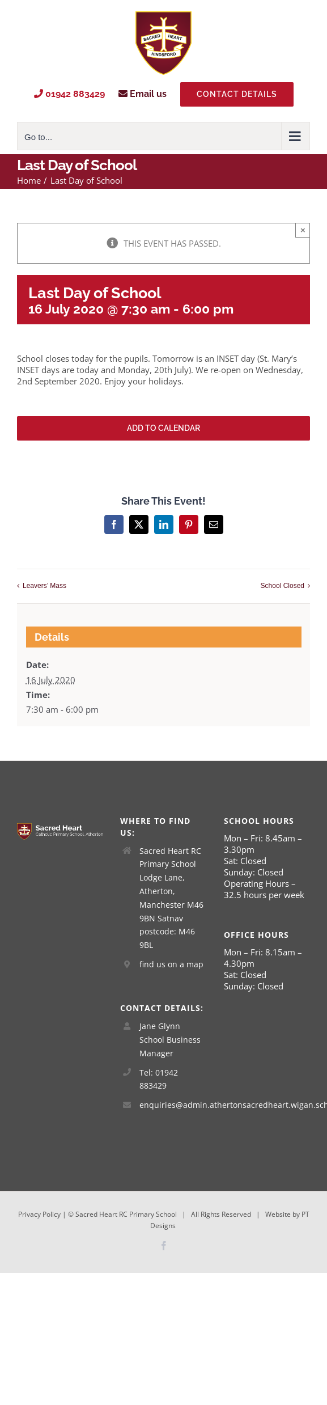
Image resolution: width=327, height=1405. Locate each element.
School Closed (282, 586)
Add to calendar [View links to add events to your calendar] (163, 428)
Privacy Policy (39, 1214)
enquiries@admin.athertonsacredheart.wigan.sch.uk (173, 1104)
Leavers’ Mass (44, 586)
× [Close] (302, 230)
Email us (142, 93)
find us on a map (171, 964)
